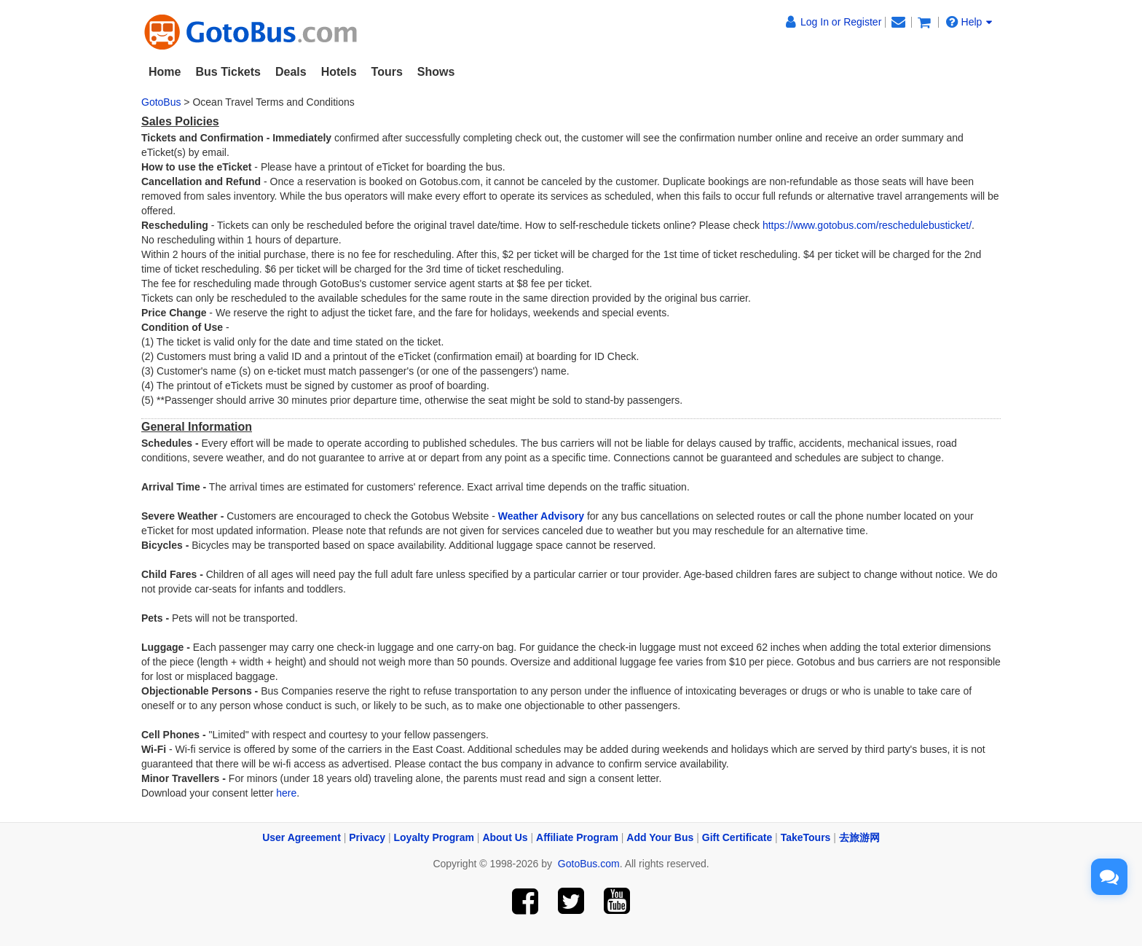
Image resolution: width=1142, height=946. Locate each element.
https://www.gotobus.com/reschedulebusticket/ (867, 225)
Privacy (367, 837)
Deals (291, 72)
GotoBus (161, 102)
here (286, 793)
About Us (504, 837)
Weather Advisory (541, 516)
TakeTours (806, 837)
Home (165, 72)
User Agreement (301, 837)
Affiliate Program (577, 837)
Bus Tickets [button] (228, 72)
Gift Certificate (737, 837)
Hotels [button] (339, 72)
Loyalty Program (434, 837)
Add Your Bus (659, 837)
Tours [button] (387, 72)
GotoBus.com (589, 863)
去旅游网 (859, 837)
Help (969, 21)
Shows (436, 72)
